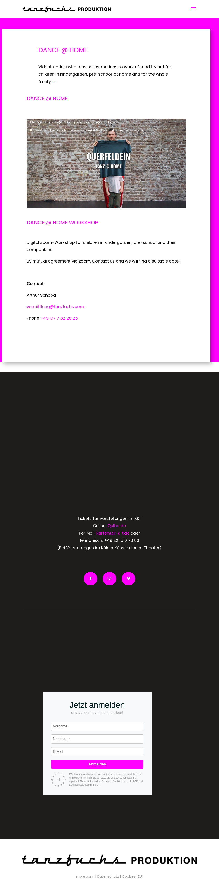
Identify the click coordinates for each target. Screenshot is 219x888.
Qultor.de (116, 525)
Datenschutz (108, 876)
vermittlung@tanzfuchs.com (55, 306)
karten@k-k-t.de (112, 533)
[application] (106, 163)
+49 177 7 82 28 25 (59, 318)
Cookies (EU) (132, 876)
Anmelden (97, 764)
